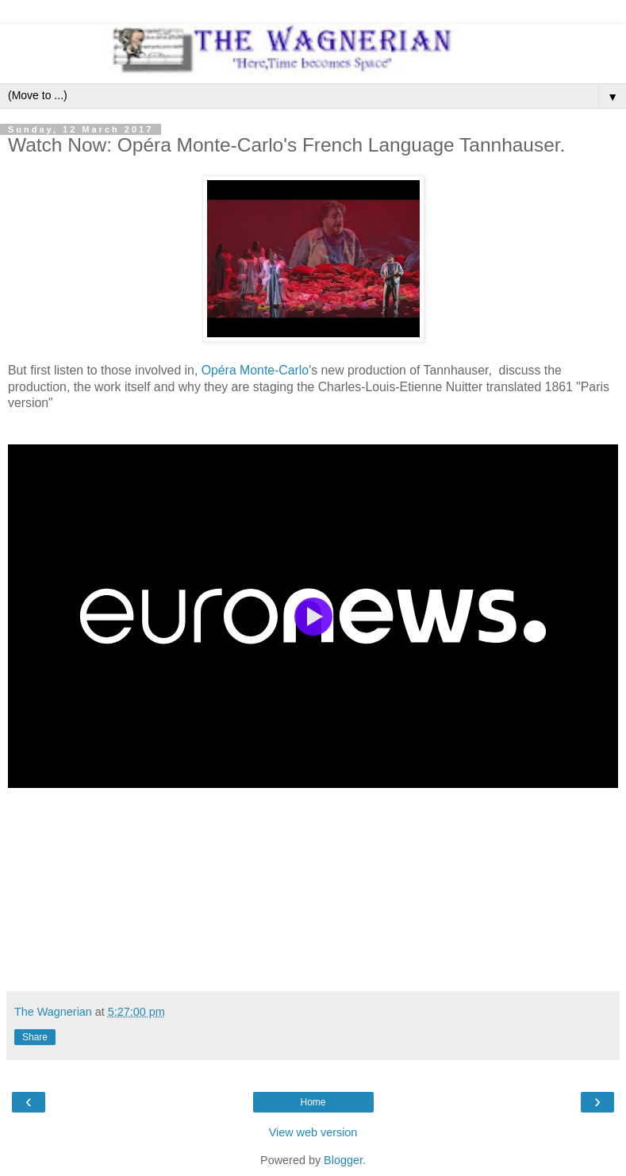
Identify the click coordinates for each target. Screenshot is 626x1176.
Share (35, 1037)
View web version (313, 1132)
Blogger (343, 1160)
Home (312, 1102)
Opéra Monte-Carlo (255, 370)
